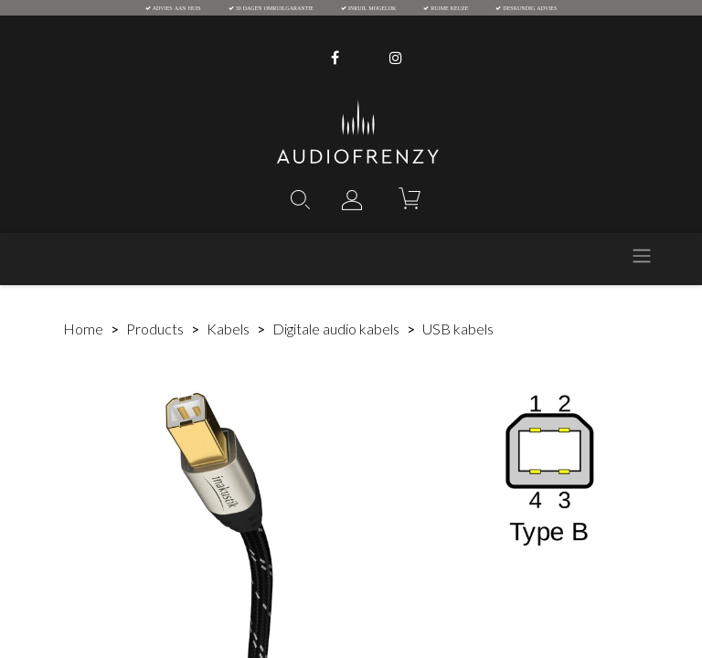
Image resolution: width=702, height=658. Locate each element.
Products (155, 328)
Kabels (228, 328)
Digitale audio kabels (335, 328)
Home (83, 328)
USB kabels (458, 328)
